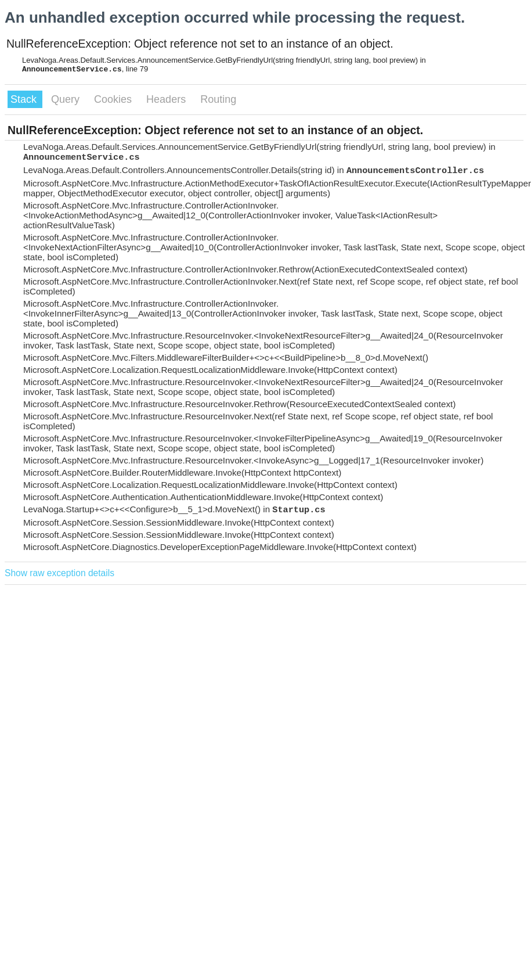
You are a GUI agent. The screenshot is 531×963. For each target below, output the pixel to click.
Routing (218, 99)
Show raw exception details (59, 573)
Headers (167, 99)
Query (66, 99)
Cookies (114, 99)
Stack (24, 99)
